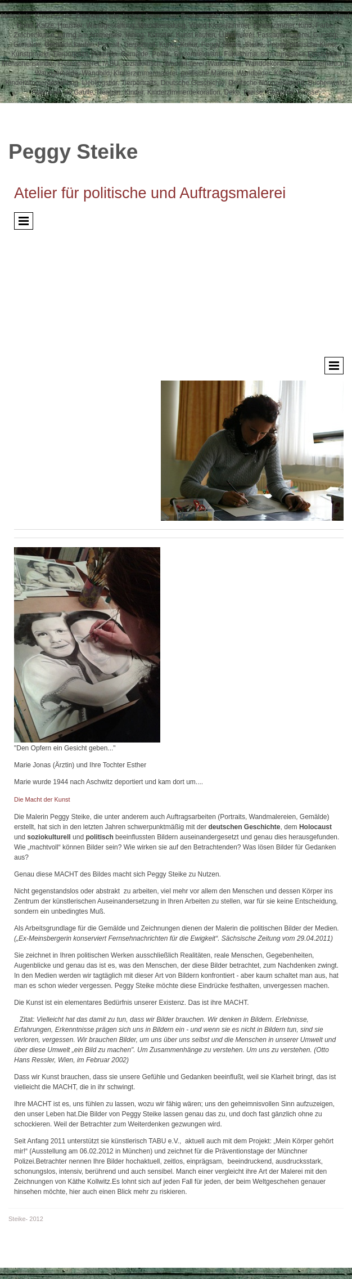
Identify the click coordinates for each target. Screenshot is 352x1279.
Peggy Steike (73, 151)
